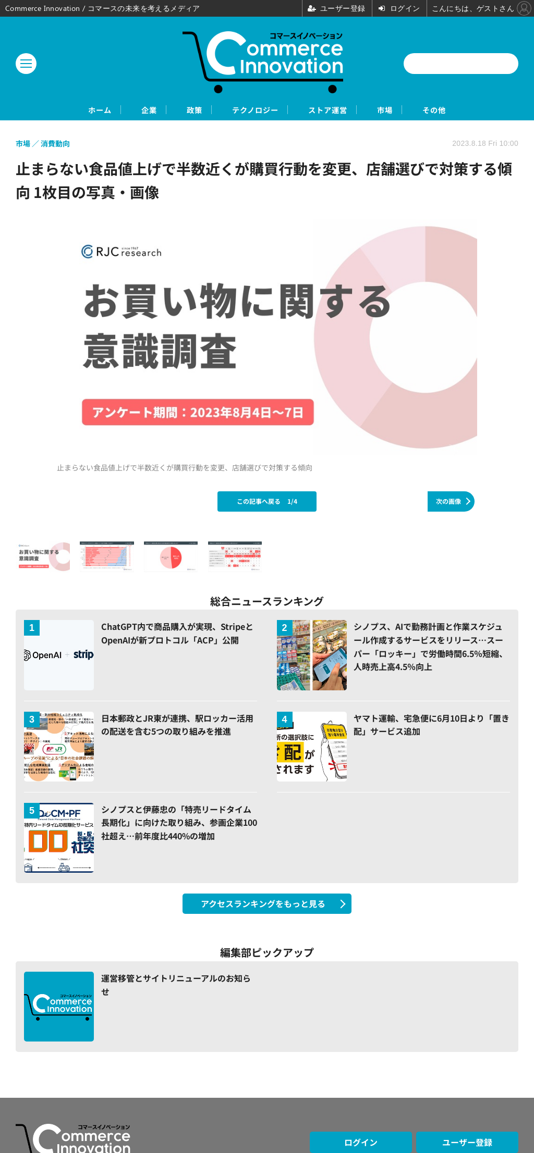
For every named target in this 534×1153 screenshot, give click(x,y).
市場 (417, 110)
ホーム (53, 110)
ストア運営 (344, 110)
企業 (117, 110)
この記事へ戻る (267, 502)
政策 (177, 110)
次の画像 (448, 502)
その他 (480, 110)
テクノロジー (253, 110)
